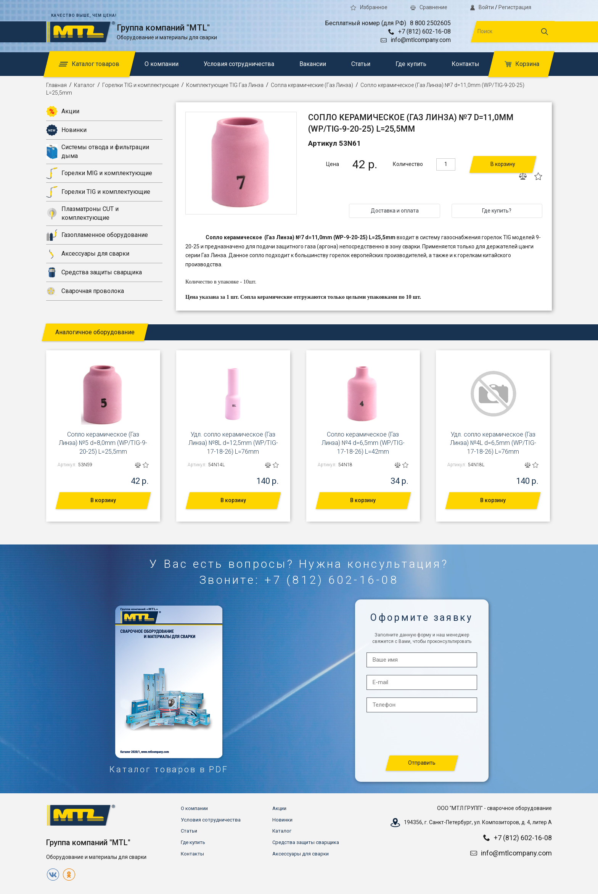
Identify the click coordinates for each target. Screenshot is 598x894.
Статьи (360, 64)
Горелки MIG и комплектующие (99, 173)
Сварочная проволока (85, 291)
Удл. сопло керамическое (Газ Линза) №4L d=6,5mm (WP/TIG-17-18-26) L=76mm (493, 443)
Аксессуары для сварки (87, 253)
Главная (56, 85)
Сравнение (428, 7)
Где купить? (496, 211)
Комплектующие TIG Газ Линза (225, 85)
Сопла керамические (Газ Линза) (312, 85)
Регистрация (514, 7)
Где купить (410, 64)
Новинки (66, 130)
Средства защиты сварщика (94, 272)
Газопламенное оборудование (97, 235)
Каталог (84, 85)
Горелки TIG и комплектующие (140, 85)
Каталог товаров (89, 64)
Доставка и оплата (395, 211)
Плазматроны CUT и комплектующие (82, 213)
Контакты (465, 64)
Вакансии (312, 64)
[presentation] (422, 734)
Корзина (522, 64)
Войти (482, 7)
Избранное (368, 7)
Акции (62, 111)
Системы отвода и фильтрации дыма (97, 151)
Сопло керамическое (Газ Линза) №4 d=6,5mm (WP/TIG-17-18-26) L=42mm (363, 443)
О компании (161, 64)
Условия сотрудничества (239, 64)
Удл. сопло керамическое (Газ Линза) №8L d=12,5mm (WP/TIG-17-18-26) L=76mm (233, 443)
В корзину (502, 164)
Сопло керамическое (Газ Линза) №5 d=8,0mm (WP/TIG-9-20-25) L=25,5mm (103, 443)
